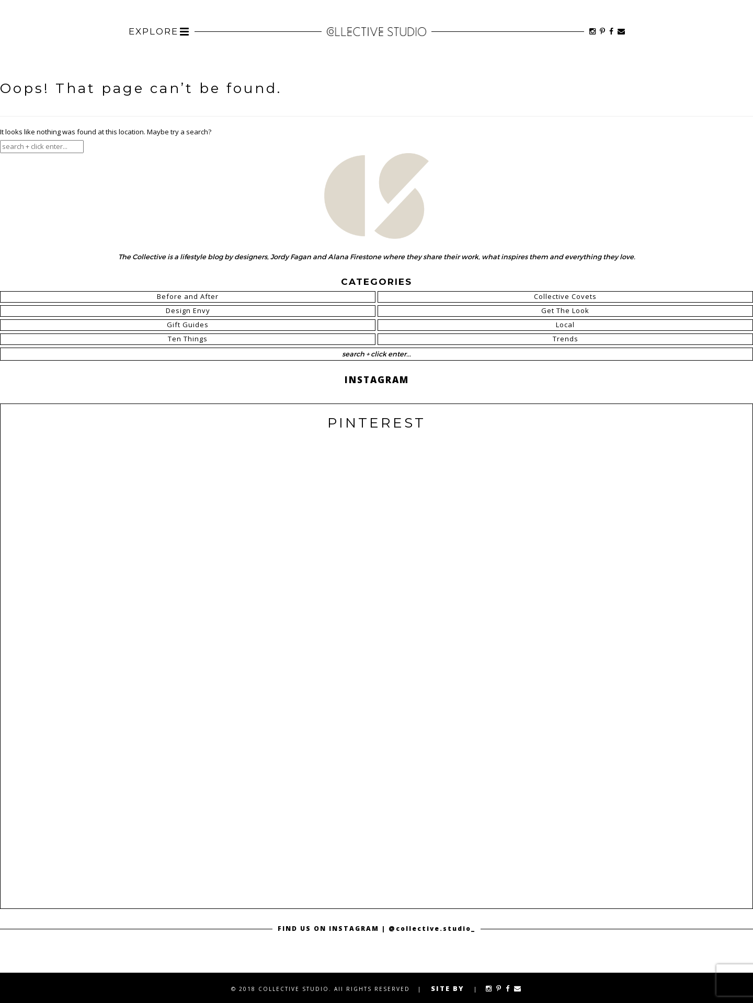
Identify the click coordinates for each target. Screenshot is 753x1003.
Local (565, 324)
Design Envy (188, 310)
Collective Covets (565, 296)
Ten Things (188, 338)
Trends (565, 338)
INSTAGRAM (377, 380)
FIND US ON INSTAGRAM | (333, 928)
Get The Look (565, 310)
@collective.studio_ (432, 928)
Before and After (188, 296)
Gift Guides (188, 324)
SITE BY (447, 988)
